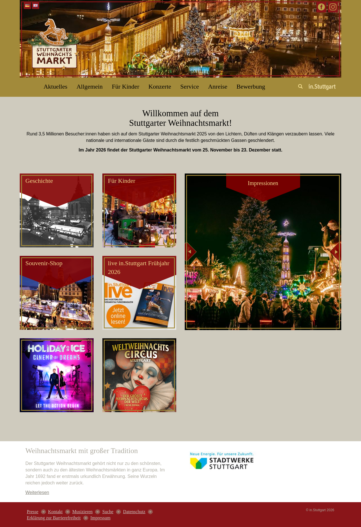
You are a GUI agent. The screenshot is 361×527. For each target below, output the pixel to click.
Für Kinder (125, 86)
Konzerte (159, 86)
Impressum (100, 517)
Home (27, 84)
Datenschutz (134, 511)
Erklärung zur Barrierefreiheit (54, 517)
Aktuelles (55, 86)
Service (189, 86)
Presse (32, 511)
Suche (107, 511)
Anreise (217, 86)
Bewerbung (251, 86)
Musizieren (82, 511)
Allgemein (89, 86)
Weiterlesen (37, 492)
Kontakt (55, 511)
